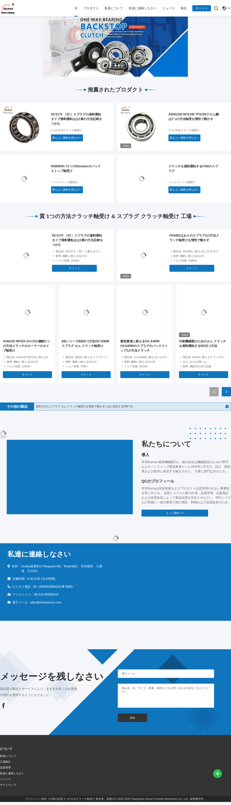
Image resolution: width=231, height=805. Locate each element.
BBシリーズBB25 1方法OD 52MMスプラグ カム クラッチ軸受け (85, 344)
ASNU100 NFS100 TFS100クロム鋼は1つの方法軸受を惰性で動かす (193, 117)
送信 (132, 717)
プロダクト (91, 8)
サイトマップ (8, 784)
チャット (202, 8)
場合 (183, 8)
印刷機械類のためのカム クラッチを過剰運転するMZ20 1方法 (202, 344)
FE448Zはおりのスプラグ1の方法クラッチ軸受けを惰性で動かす (194, 238)
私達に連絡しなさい (143, 8)
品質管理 (5, 767)
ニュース (168, 8)
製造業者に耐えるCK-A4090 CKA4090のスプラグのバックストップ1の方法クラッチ (144, 346)
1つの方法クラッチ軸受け (66, 130)
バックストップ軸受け (64, 182)
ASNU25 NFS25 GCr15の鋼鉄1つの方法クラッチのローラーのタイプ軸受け (26, 346)
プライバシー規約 (36, 798)
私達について (114, 8)
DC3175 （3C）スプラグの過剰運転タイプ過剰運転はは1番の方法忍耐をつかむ (76, 119)
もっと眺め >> (174, 512)
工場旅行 (5, 761)
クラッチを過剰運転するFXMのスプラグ (193, 168)
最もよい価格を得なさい (67, 137)
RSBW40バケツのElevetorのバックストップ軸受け (76, 168)
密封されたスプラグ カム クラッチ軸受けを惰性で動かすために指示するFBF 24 (84, 406)
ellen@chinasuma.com (45, 602)
